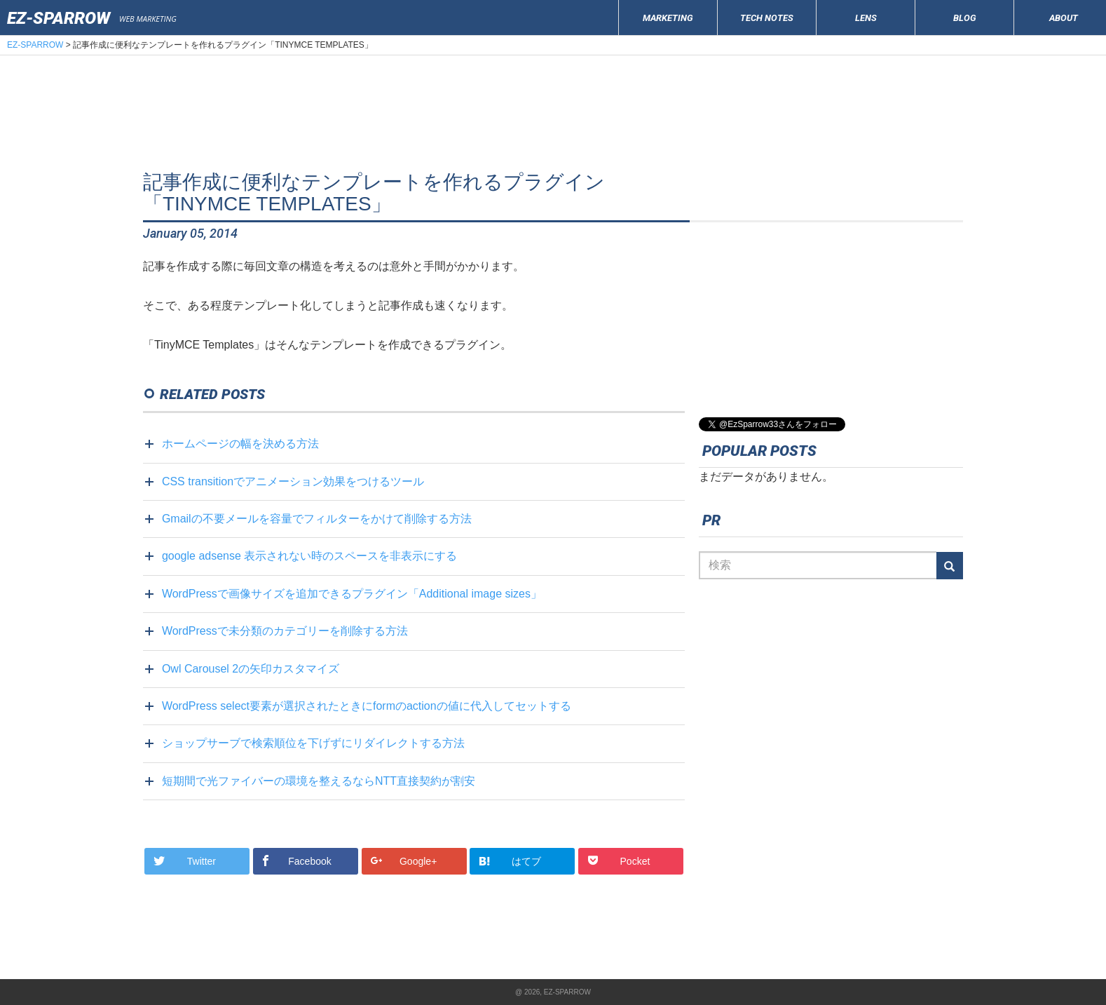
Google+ (405, 861)
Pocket (620, 861)
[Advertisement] (553, 122)
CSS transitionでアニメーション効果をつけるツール (293, 481)
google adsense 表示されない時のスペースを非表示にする (309, 556)
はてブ (511, 861)
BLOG (964, 18)
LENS (866, 18)
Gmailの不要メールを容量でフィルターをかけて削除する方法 (317, 519)
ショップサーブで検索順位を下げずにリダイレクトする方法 (313, 743)
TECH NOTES (766, 18)
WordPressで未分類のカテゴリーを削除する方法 (285, 631)
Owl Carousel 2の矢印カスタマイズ (250, 669)
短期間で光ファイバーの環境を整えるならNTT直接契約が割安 (318, 781)
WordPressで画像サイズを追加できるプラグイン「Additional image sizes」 (352, 594)
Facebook (297, 861)
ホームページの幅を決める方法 (240, 444)
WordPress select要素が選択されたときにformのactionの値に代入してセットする (366, 706)
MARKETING (668, 18)
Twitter (186, 861)
